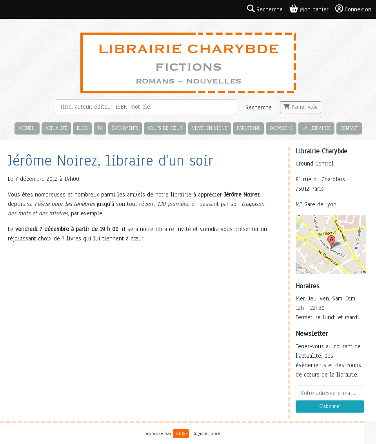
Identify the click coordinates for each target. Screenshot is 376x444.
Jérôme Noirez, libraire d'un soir (110, 161)
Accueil (27, 128)
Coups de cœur (165, 128)
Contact (349, 128)
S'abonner (330, 406)
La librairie (316, 128)
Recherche (258, 107)
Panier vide (300, 107)
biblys (180, 433)
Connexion (353, 9)
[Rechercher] (146, 106)
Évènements (125, 128)
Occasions (281, 128)
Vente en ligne (209, 128)
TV (100, 128)
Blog (82, 128)
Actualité (56, 128)
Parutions (248, 128)
